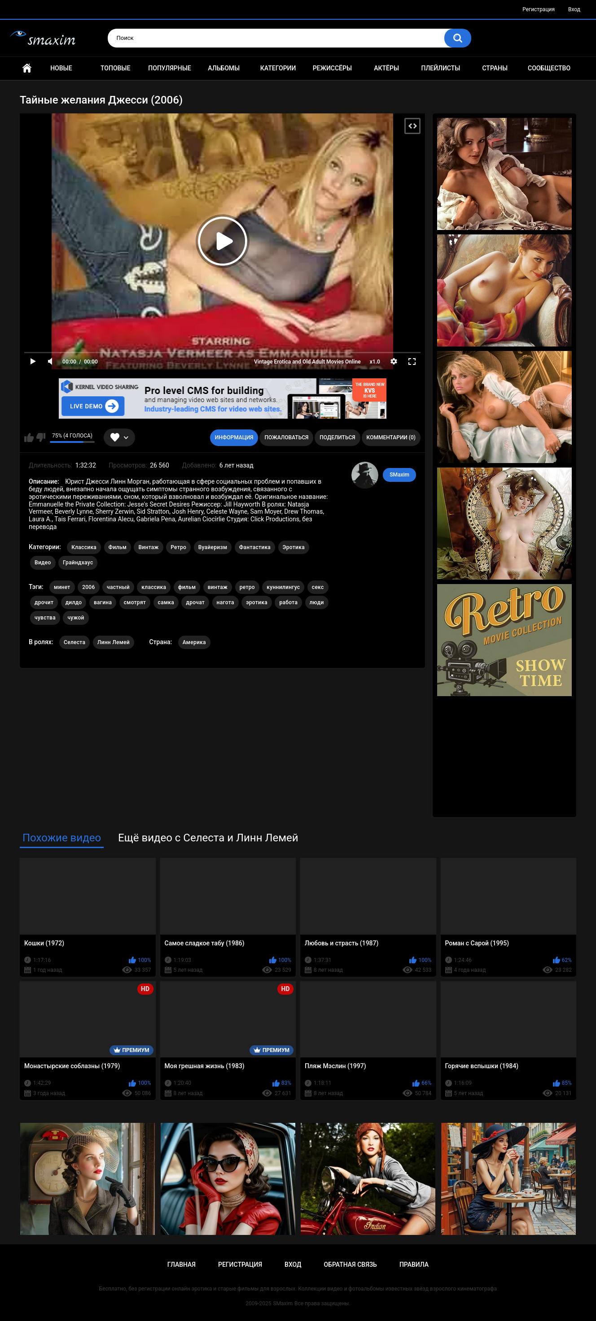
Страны (495, 68)
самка (166, 602)
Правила (414, 1264)
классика (153, 587)
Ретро (178, 547)
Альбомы (224, 68)
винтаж (218, 587)
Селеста (74, 642)
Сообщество (549, 68)
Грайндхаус (78, 562)
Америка (194, 642)
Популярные (169, 68)
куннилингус (283, 587)
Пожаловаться (286, 437)
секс (318, 587)
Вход (574, 9)
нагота (225, 602)
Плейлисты (440, 68)
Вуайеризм (213, 547)
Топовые (115, 68)
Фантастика (255, 547)
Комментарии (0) (391, 437)
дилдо (74, 602)
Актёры (386, 68)
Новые (61, 68)
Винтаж (148, 547)
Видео (43, 562)
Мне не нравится (40, 437)
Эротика (294, 547)
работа (288, 602)
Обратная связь (350, 1264)
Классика (83, 547)
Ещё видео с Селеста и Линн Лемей (208, 838)
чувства (45, 618)
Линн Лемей (113, 642)
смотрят (135, 602)
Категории (278, 68)
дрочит (44, 602)
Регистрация (538, 9)
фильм (187, 587)
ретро (247, 587)
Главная (27, 68)
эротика (256, 602)
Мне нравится (29, 437)
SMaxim (399, 475)
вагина (103, 602)
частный (118, 587)
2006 (88, 587)
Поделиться (337, 437)
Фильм (118, 547)
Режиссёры (332, 68)
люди (317, 602)
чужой (75, 618)
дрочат (195, 602)
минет (62, 587)
